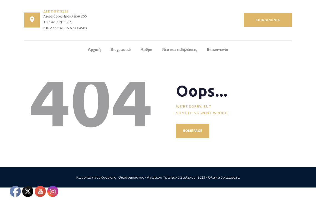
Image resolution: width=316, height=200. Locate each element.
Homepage (192, 130)
